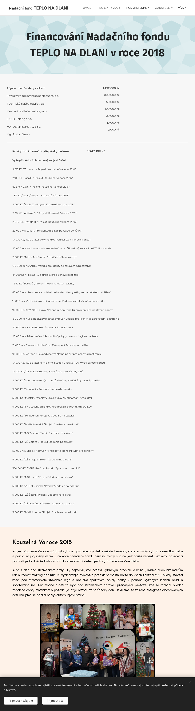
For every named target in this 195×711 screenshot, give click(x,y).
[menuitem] (92, 8)
